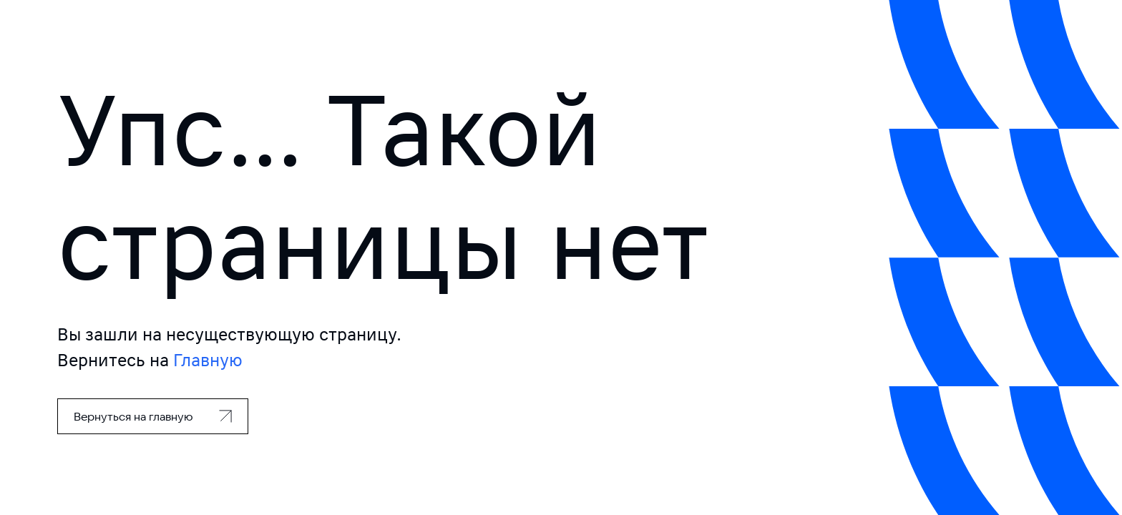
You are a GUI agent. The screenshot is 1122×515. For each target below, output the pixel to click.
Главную (208, 360)
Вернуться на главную (133, 416)
